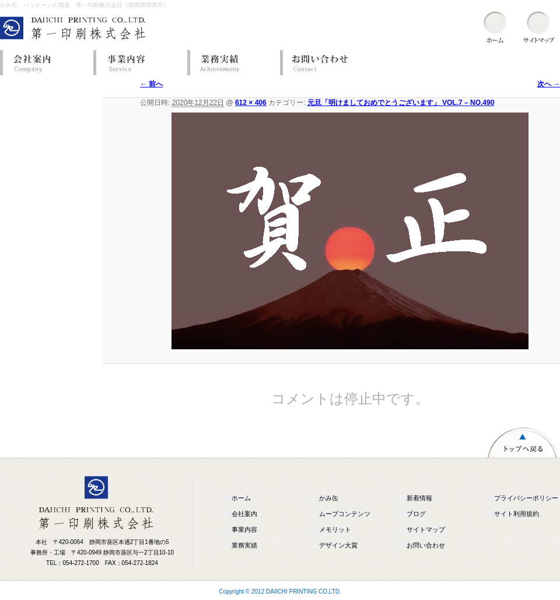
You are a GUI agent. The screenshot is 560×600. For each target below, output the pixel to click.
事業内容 (137, 62)
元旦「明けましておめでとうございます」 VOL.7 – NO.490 (401, 103)
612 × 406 (251, 103)
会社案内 (44, 62)
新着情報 (419, 497)
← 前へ (151, 84)
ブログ (416, 513)
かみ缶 (328, 497)
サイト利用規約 (516, 513)
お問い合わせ (324, 62)
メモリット (335, 529)
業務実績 (230, 62)
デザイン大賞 (338, 545)
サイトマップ (426, 529)
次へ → (548, 84)
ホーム (241, 497)
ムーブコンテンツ (344, 513)
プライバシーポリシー (526, 497)
